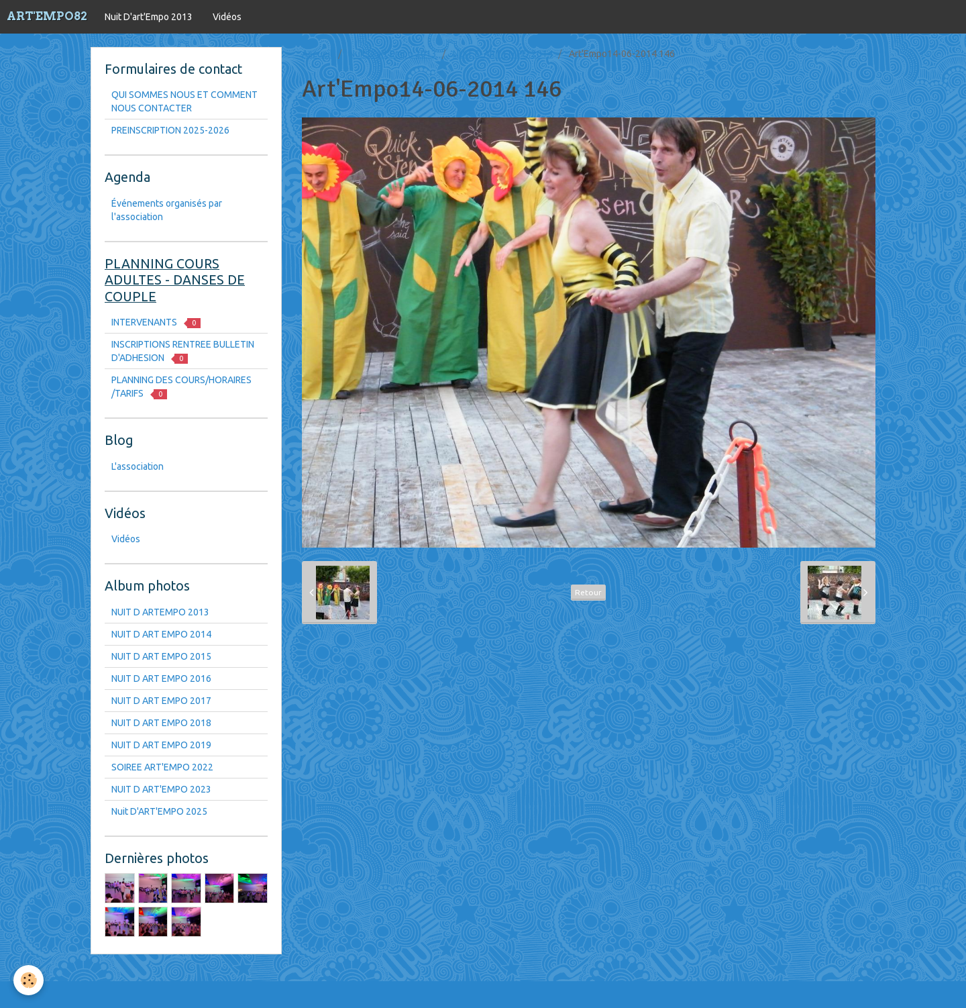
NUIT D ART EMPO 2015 (161, 656)
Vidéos (227, 16)
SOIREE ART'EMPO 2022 (162, 767)
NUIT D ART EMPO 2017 (161, 700)
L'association (137, 466)
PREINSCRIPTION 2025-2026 (170, 130)
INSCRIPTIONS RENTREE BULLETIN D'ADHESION (182, 351)
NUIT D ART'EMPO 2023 (161, 789)
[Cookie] (28, 980)
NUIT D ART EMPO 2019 (161, 745)
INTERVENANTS (156, 322)
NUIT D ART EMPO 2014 (503, 53)
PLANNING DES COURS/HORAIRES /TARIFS (181, 386)
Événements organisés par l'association (166, 210)
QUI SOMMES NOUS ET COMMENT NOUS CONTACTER (184, 101)
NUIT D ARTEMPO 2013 (160, 612)
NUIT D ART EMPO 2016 (161, 678)
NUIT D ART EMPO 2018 (161, 722)
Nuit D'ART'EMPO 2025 (159, 811)
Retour (588, 592)
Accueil (317, 53)
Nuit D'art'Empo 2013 (149, 16)
